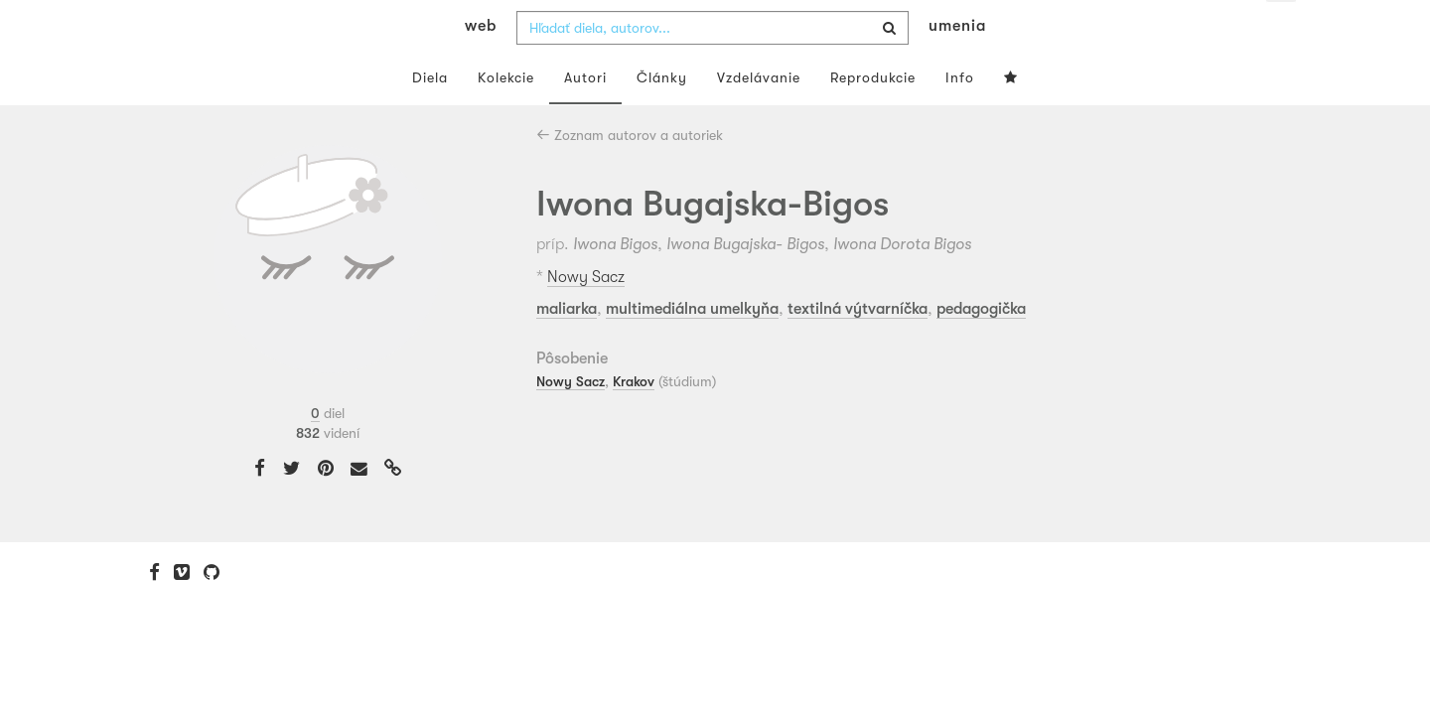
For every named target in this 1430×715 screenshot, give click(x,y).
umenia (957, 65)
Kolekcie (506, 117)
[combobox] (712, 67)
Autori (585, 117)
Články (662, 117)
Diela (430, 117)
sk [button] (1281, 30)
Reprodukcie (873, 117)
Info (959, 117)
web (481, 65)
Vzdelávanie (758, 117)
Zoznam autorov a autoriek (629, 175)
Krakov (633, 421)
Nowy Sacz (586, 317)
